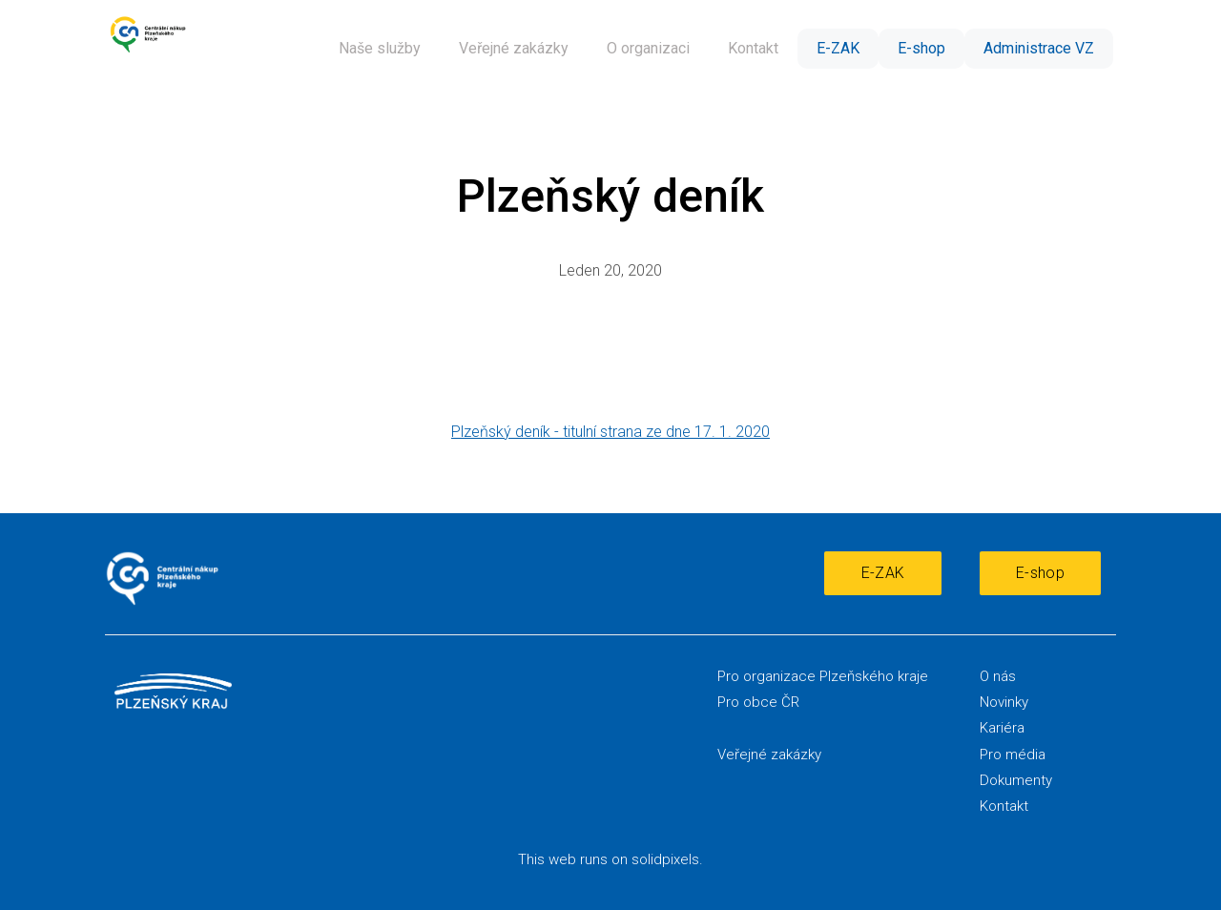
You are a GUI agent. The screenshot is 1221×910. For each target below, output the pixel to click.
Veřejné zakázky (769, 754)
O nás (998, 676)
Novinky (1004, 702)
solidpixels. (667, 859)
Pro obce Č (754, 702)
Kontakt (1004, 806)
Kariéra (1002, 727)
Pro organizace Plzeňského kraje (822, 676)
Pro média (1012, 754)
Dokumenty (1016, 780)
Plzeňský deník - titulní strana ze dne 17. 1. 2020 (610, 432)
